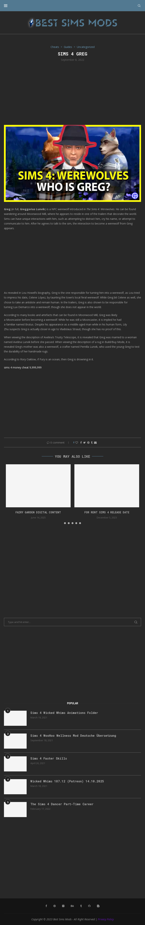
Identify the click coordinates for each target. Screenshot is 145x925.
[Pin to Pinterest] (88, 442)
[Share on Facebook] (81, 442)
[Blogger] (98, 906)
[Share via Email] (95, 442)
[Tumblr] (81, 906)
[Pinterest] (54, 906)
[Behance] (72, 906)
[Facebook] (46, 906)
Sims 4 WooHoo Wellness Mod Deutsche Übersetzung (73, 735)
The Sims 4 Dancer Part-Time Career (61, 804)
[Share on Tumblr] (92, 442)
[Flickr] (63, 906)
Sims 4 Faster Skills (48, 758)
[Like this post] (76, 442)
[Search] (139, 5)
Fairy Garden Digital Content (38, 512)
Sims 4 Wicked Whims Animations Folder (64, 713)
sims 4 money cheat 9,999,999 (23, 367)
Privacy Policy (106, 919)
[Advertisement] (72, 92)
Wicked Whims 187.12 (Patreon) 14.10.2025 (67, 781)
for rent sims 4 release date (106, 512)
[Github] (89, 906)
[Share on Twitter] (84, 442)
